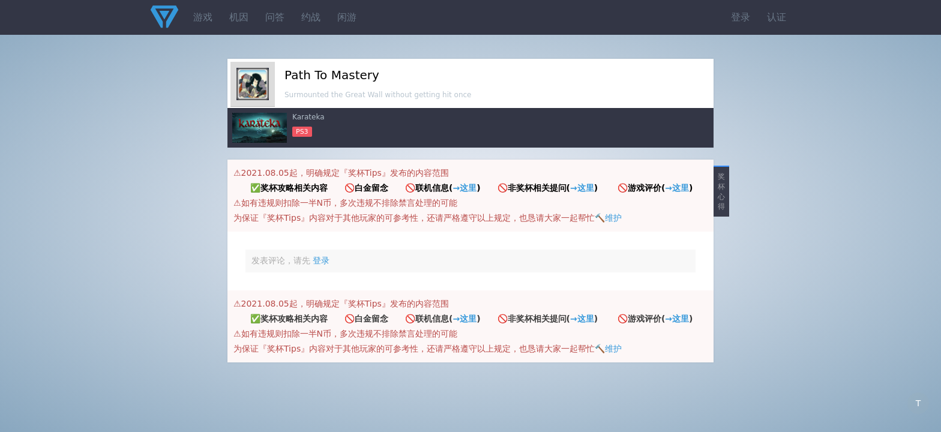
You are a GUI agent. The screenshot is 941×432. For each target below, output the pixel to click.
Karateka (308, 117)
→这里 (464, 188)
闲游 (346, 17)
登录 (740, 17)
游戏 (202, 17)
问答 (274, 17)
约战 (310, 17)
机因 (238, 17)
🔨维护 (608, 218)
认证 (776, 17)
